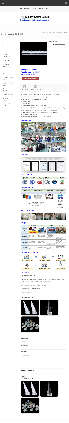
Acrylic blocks (7, 74)
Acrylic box (6, 60)
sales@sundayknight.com (32, 288)
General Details (24, 87)
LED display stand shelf (8, 78)
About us (26, 8)
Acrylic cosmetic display (7, 84)
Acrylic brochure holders (7, 89)
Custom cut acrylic (8, 94)
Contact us (33, 8)
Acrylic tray (6, 70)
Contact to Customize (31, 78)
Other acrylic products (60, 44)
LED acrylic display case (6, 65)
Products (40, 8)
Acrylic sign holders (6, 99)
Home (20, 8)
